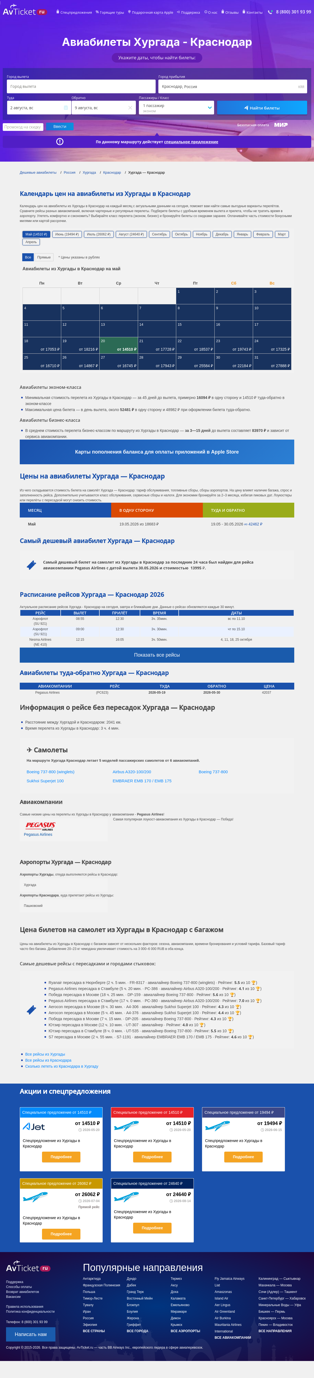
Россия (88, 1318)
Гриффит (134, 1324)
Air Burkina (223, 1318)
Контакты (251, 12)
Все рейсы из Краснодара (48, 1060)
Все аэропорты (185, 1331)
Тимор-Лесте (93, 1298)
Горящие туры (113, 12)
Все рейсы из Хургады (45, 1054)
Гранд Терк (135, 1291)
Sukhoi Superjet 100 (45, 780)
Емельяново (180, 1305)
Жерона (133, 1318)
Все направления (275, 1331)
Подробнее (61, 1156)
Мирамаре (179, 1311)
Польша (89, 1291)
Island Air (221, 1298)
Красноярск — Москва (276, 1318)
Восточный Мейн (140, 1298)
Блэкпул (133, 1305)
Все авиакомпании (233, 1337)
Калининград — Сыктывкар (280, 1278)
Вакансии (13, 1296)
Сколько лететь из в (61, 1066)
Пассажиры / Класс (154, 98)
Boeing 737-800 (213, 771)
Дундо (131, 1278)
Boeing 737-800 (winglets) (50, 771)
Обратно (79, 98)
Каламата (178, 1298)
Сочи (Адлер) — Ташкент (278, 1291)
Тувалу (88, 1305)
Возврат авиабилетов (22, 1291)
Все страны (94, 1331)
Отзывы (229, 12)
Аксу (174, 1285)
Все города (137, 1331)
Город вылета (18, 76)
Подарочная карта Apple (152, 12)
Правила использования (24, 1306)
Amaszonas (223, 1291)
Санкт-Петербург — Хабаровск (282, 1298)
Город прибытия (171, 76)
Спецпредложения (79, 12)
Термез (176, 1278)
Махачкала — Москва (275, 1285)
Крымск (176, 1324)
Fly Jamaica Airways (230, 1278)
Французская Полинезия (101, 1285)
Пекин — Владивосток (276, 1324)
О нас (210, 12)
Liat (217, 1285)
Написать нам (31, 1334)
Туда (10, 98)
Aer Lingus (222, 1305)
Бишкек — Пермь (272, 1311)
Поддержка (189, 12)
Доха (174, 1291)
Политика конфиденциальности (30, 1311)
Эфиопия (90, 1324)
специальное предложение (191, 141)
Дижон (176, 1318)
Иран (87, 1311)
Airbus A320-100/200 (132, 771)
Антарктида (92, 1278)
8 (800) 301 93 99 (293, 12)
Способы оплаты (19, 1287)
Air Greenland (225, 1311)
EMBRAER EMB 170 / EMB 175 (142, 780)
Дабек (131, 1285)
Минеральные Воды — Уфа (280, 1305)
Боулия (132, 1311)
